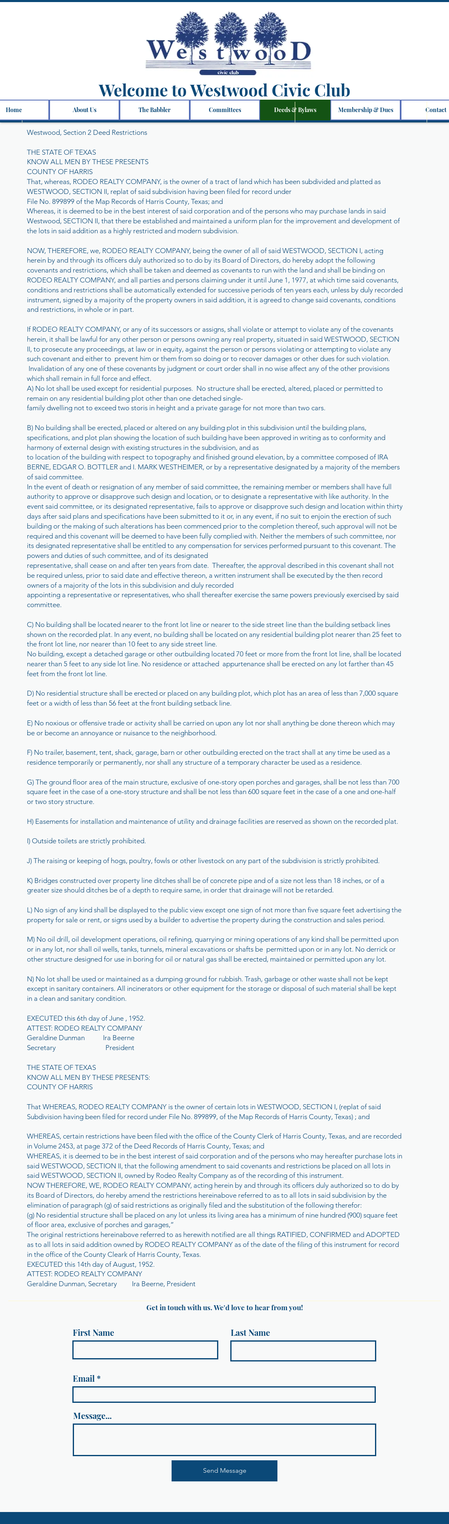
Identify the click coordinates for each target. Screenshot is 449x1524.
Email (84, 1378)
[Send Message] (224, 1470)
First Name (93, 1332)
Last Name (250, 1332)
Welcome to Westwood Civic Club (224, 89)
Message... (92, 1416)
